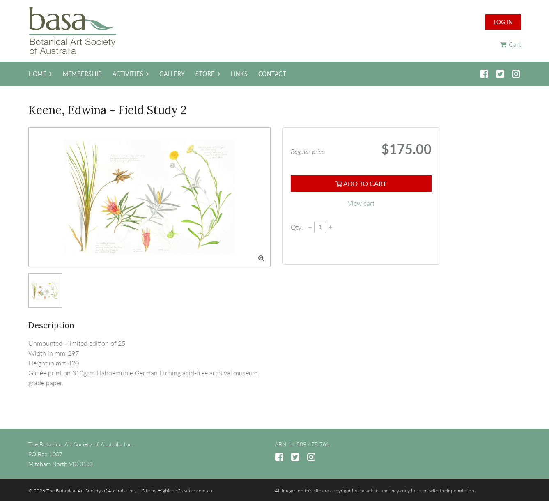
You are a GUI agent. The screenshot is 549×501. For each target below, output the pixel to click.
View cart (361, 203)
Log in (503, 21)
